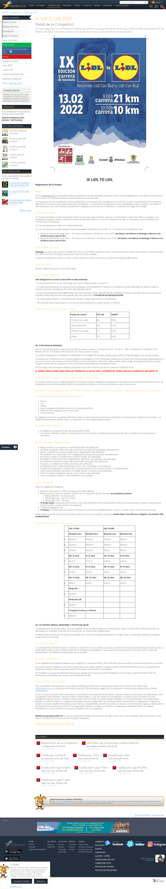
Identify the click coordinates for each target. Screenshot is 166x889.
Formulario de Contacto (64, 803)
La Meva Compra (162, 7)
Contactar (107, 6)
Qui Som (61, 844)
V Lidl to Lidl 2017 (16, 155)
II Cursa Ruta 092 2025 (19, 191)
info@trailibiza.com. (44, 688)
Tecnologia (62, 849)
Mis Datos (51, 844)
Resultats (67, 6)
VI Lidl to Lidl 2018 (17, 147)
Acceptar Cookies (21, 881)
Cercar (144, 2)
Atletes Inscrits (9, 22)
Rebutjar (41, 881)
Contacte (72, 847)
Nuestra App (62, 852)
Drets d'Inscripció (10, 36)
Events (77, 6)
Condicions (72, 844)
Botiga (97, 6)
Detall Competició (11, 17)
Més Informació (16, 887)
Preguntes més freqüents (37, 849)
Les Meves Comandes (85, 847)
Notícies (31, 844)
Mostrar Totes (25, 210)
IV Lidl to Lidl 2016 (17, 162)
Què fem (61, 847)
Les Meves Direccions (85, 849)
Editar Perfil (51, 847)
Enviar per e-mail (158, 815)
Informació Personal (85, 852)
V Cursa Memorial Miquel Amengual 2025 (20, 201)
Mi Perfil (41, 6)
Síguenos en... (116, 842)
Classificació (8, 31)
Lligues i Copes (121, 6)
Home (31, 6)
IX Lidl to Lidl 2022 (30, 13)
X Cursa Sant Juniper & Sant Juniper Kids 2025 (19, 184)
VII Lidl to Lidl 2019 (17, 139)
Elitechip (87, 6)
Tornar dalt (139, 815)
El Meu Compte (83, 844)
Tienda (81, 842)
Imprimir (147, 815)
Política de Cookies (104, 866)
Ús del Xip (32, 847)
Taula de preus (15, 83)
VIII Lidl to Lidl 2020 (18, 131)
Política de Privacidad (106, 870)
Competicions (54, 6)
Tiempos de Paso (10, 27)
